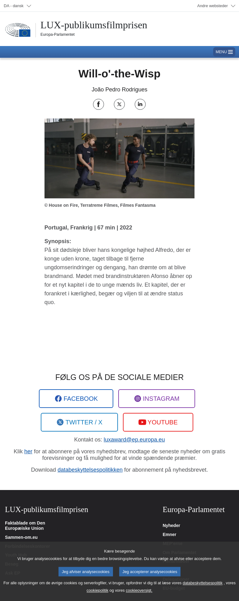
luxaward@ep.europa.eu (134, 440)
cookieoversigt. (139, 596)
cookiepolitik (97, 596)
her (28, 451)
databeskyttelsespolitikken (90, 470)
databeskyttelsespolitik (203, 588)
